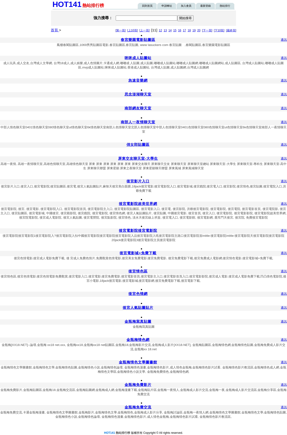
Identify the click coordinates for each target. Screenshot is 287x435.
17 (184, 30)
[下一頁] (207, 30)
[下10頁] (219, 30)
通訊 (284, 39)
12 (160, 30)
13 (165, 30)
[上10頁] (132, 30)
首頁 (55, 30)
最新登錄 (205, 5)
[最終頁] (231, 30)
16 (179, 30)
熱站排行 (225, 5)
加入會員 (186, 5)
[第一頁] (120, 30)
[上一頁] (144, 30)
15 (174, 30)
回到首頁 (147, 5)
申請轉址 (166, 5)
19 (193, 30)
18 (189, 30)
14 (170, 30)
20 (198, 30)
